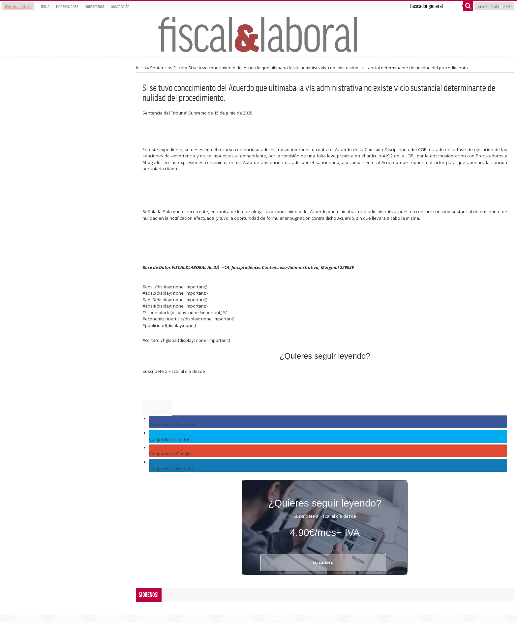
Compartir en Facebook (172, 425)
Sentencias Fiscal (167, 68)
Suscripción (120, 6)
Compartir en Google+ (171, 454)
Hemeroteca (95, 6)
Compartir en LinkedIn (171, 468)
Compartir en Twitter (169, 439)
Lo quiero (157, 407)
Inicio (45, 6)
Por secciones (67, 6)
